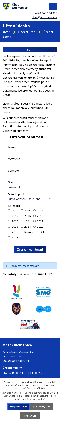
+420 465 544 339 (46, 13)
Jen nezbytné (41, 406)
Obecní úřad (26, 32)
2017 (15, 216)
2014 (15, 210)
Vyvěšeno (14, 159)
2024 (27, 226)
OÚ (42, 232)
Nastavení (30, 415)
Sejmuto (13, 170)
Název (12, 147)
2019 (40, 216)
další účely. (40, 388)
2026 (15, 232)
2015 (27, 210)
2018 (27, 216)
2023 (15, 226)
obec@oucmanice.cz (44, 17)
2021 (27, 221)
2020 (15, 221)
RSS (41, 49)
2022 (40, 221)
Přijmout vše (18, 406)
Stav (11, 182)
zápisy (16, 237)
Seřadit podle (16, 194)
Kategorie (14, 205)
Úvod (6, 32)
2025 (40, 226)
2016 (40, 210)
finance (28, 232)
